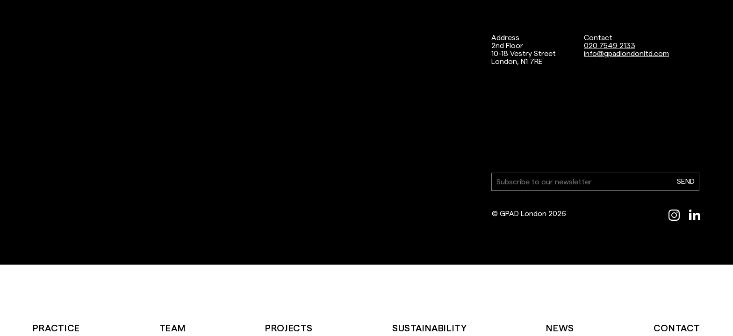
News (560, 328)
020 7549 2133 (609, 45)
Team (172, 328)
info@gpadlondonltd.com (626, 53)
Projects (289, 328)
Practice (56, 328)
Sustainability (429, 328)
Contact (677, 328)
